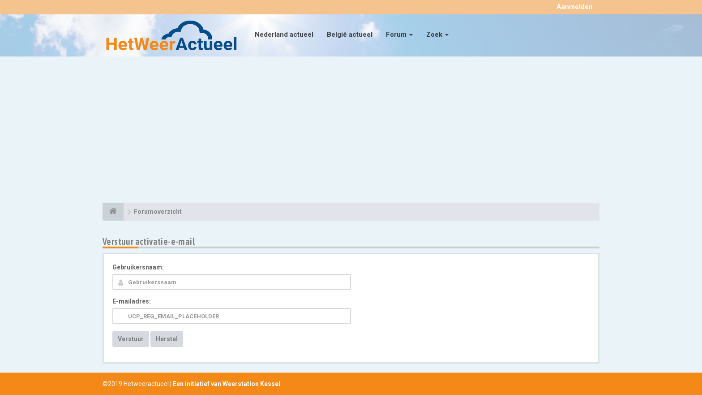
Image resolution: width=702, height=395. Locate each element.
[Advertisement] (351, 131)
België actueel (349, 34)
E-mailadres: (131, 301)
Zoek (437, 34)
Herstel (167, 339)
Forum (399, 34)
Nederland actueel (284, 34)
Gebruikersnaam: (138, 267)
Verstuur (131, 339)
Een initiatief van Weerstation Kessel (226, 383)
